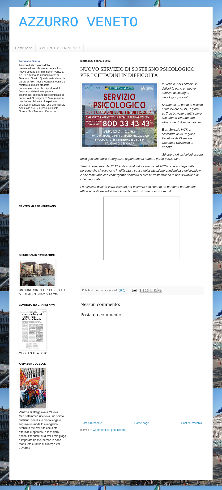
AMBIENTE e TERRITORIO (59, 48)
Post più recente (91, 423)
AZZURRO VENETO (78, 23)
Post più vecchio (191, 423)
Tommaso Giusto (29, 61)
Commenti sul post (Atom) (109, 430)
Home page (23, 48)
